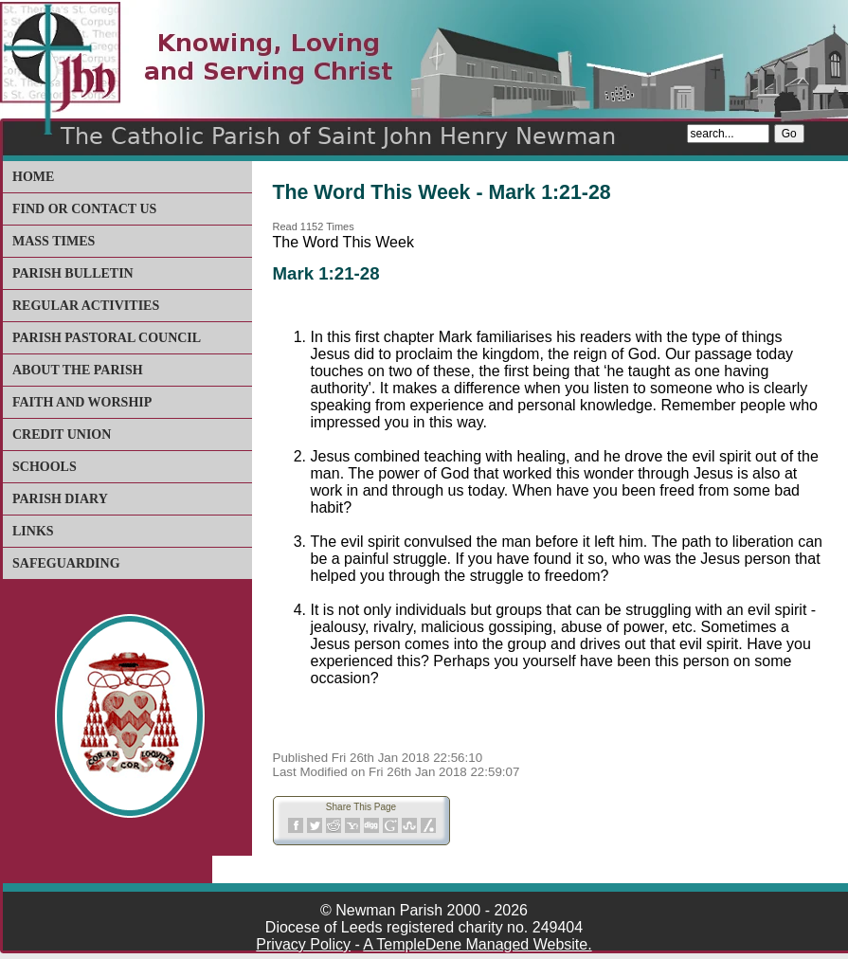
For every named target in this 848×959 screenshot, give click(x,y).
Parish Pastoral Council (106, 338)
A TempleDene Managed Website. (477, 944)
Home (33, 177)
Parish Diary (60, 499)
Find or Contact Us (84, 209)
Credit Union (61, 434)
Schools (44, 467)
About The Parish (77, 370)
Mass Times (53, 241)
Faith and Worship (82, 402)
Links (33, 531)
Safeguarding (66, 563)
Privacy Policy (303, 944)
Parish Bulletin (73, 273)
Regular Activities (85, 306)
